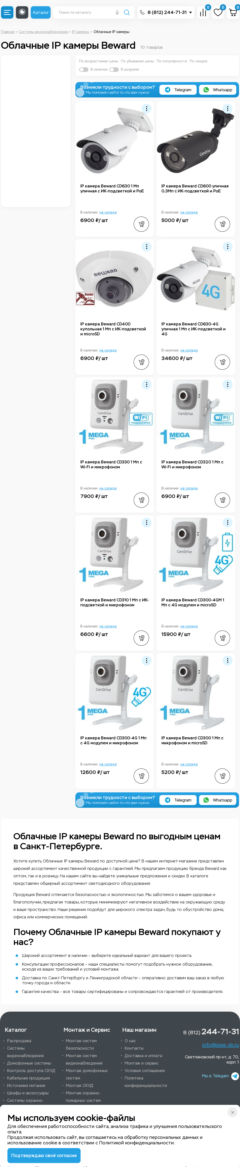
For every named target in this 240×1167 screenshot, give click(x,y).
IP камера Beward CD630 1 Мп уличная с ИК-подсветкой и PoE (112, 188)
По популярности (172, 61)
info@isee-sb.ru (220, 1045)
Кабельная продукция (28, 1078)
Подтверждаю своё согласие (44, 1155)
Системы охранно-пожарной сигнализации (30, 1104)
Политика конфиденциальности (146, 1082)
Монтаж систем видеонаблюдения (84, 1059)
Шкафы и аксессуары (28, 1093)
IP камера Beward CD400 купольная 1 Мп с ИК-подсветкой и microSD (113, 329)
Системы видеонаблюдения (25, 1052)
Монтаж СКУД (79, 1085)
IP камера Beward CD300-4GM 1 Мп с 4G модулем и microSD (192, 602)
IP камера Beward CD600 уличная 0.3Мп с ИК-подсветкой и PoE (195, 188)
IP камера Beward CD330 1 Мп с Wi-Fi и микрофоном (111, 464)
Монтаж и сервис (142, 1063)
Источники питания (26, 1085)
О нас (130, 1040)
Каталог (41, 12)
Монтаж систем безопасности (81, 1044)
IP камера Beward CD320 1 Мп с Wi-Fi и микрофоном (192, 464)
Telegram (178, 89)
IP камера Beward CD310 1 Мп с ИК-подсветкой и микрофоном (114, 602)
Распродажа (19, 1040)
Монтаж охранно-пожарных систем (83, 1097)
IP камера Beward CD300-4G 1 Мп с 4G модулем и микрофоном (113, 740)
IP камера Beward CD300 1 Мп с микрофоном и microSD (192, 740)
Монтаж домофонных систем (87, 1074)
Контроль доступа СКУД (31, 1070)
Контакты (134, 1048)
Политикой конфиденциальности (136, 1143)
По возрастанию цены (98, 61)
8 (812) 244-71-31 (167, 12)
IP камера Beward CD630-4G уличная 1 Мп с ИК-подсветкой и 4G (193, 329)
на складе (108, 212)
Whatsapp (217, 89)
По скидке (199, 61)
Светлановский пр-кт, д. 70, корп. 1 (212, 1060)
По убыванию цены (137, 61)
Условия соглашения (145, 1070)
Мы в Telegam (220, 1076)
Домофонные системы (29, 1063)
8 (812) (211, 1031)
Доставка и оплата (143, 1055)
